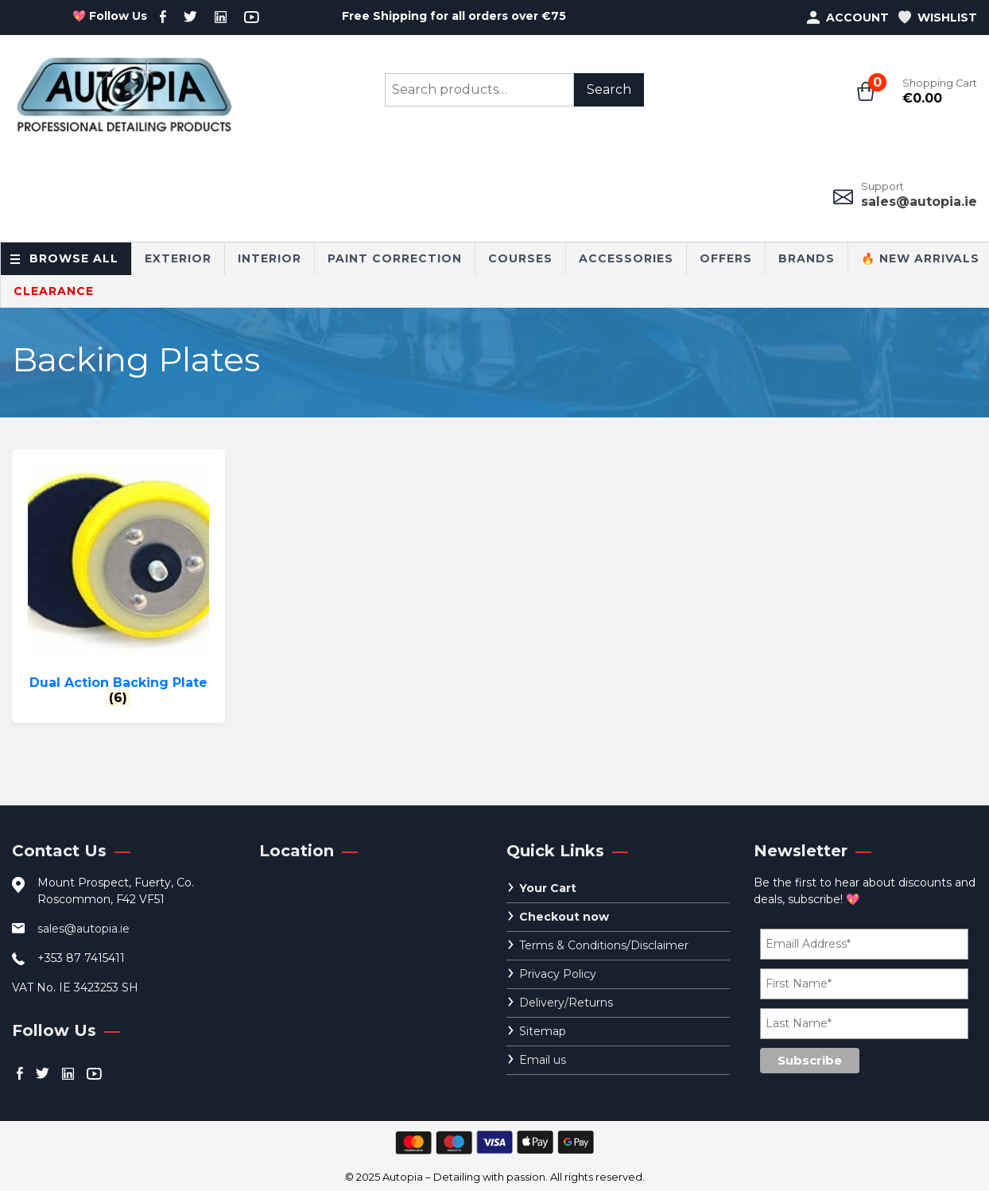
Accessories (626, 258)
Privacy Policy (557, 974)
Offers (726, 258)
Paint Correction (395, 258)
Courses (520, 258)
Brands (806, 258)
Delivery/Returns (566, 1002)
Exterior (178, 258)
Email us (542, 1060)
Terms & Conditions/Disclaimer (603, 945)
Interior (269, 258)
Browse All (73, 258)
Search (609, 89)
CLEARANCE (54, 291)
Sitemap (542, 1031)
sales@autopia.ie (919, 201)
